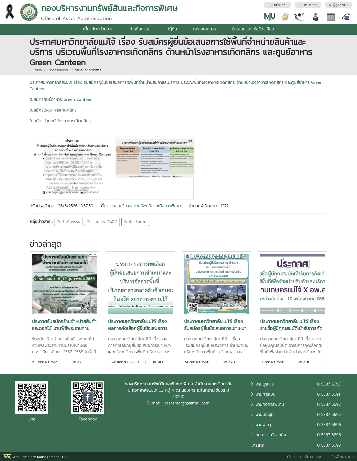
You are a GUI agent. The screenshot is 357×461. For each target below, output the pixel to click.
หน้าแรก (36, 70)
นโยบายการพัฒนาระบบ (305, 457)
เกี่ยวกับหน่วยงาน (98, 29)
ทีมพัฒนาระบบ (342, 457)
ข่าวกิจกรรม (139, 29)
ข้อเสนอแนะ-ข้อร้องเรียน (253, 29)
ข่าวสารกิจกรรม (58, 70)
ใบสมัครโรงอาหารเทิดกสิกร (53, 110)
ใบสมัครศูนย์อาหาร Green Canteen (61, 99)
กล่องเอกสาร (204, 29)
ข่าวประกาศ (135, 222)
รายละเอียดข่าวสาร (88, 70)
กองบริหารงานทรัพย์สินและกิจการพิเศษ (146, 205)
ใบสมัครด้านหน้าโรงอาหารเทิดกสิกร (60, 120)
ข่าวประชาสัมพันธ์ (101, 222)
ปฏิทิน (171, 29)
